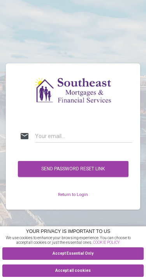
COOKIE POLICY (106, 242)
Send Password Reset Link (73, 169)
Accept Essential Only (73, 253)
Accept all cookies (73, 270)
